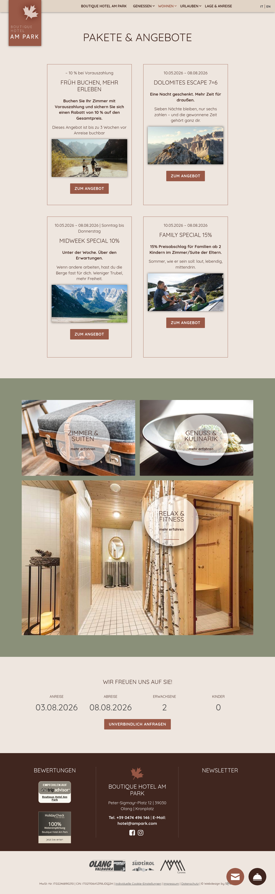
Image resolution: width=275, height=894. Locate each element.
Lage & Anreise (218, 6)
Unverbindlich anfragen (137, 724)
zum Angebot (89, 188)
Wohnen (166, 6)
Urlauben (189, 6)
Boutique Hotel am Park (104, 6)
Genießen (142, 6)
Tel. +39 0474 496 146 (129, 817)
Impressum (171, 884)
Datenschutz (190, 884)
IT (261, 6)
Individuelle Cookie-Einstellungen (138, 884)
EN (268, 6)
